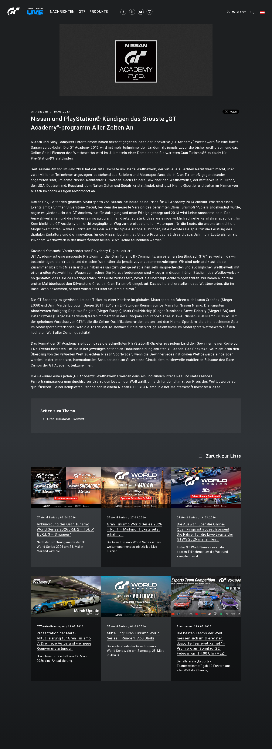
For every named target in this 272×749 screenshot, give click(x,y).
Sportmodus (185, 626)
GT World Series (47, 517)
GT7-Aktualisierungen (51, 626)
